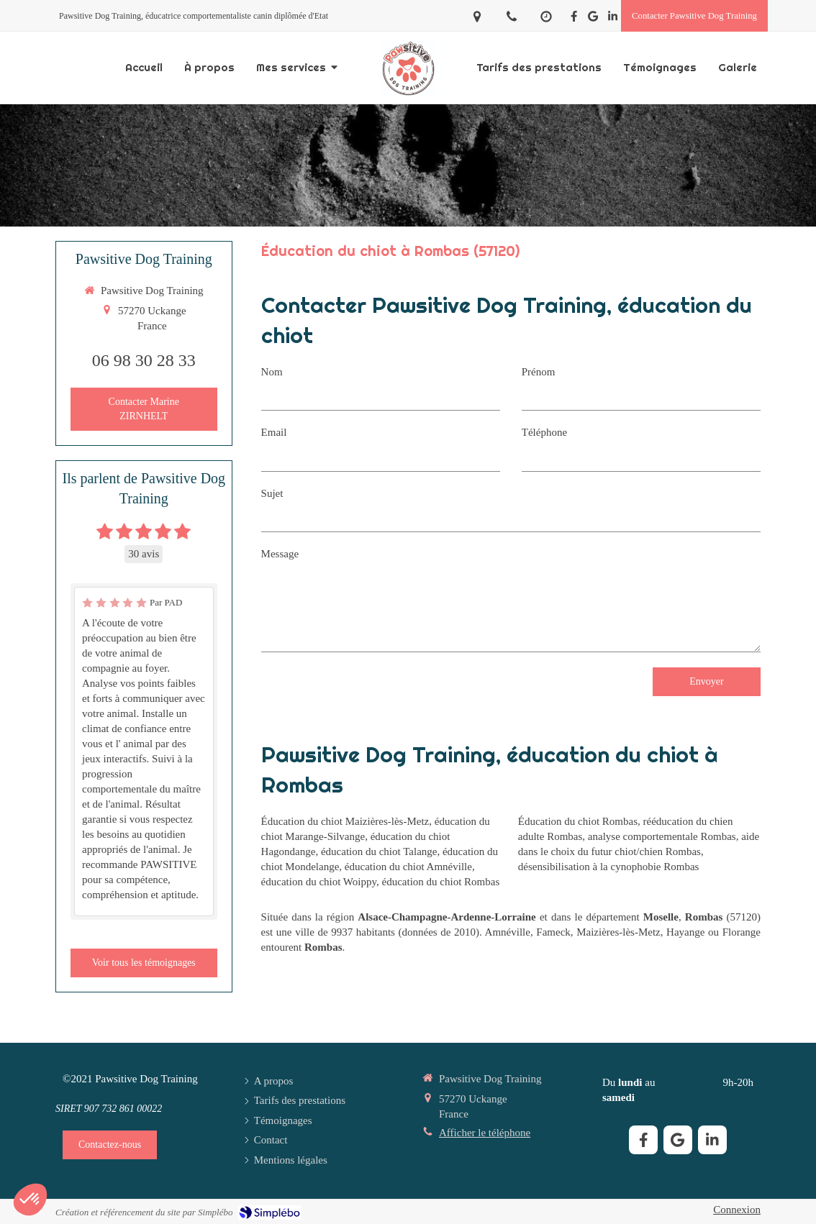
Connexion (737, 1209)
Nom (272, 372)
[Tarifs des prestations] (539, 67)
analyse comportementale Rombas (662, 836)
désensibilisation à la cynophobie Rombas (608, 866)
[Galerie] (737, 67)
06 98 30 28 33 (144, 360)
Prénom (539, 372)
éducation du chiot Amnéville (408, 866)
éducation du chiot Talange (379, 851)
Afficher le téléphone (484, 1132)
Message (280, 554)
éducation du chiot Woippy (318, 881)
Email (274, 432)
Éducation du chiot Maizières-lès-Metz (345, 821)
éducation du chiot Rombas (441, 881)
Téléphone (544, 432)
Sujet (272, 493)
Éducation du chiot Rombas (578, 821)
